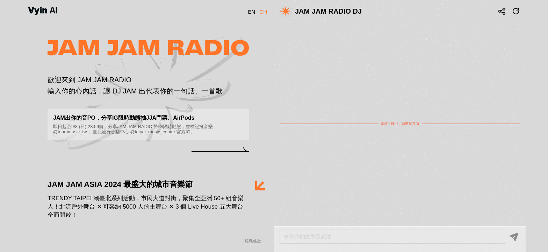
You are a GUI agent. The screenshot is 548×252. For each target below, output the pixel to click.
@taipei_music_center (152, 131)
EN (251, 12)
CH (263, 12)
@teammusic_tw (70, 131)
